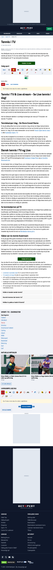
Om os (29, 540)
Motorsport (4, 338)
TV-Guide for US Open (9, 275)
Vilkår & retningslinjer (34, 545)
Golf (2, 348)
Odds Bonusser (32, 520)
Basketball (4, 340)
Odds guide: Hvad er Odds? (9, 548)
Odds (38, 33)
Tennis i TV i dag (26, 63)
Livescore (4, 545)
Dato (3, 84)
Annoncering (31, 542)
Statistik (3, 542)
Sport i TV (8, 37)
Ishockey (3, 325)
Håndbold (4, 320)
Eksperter (4, 525)
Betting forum (5, 537)
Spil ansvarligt (11, 24)
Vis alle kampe (26, 406)
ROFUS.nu (23, 24)
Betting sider (31, 517)
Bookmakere (7, 33)
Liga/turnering (14, 84)
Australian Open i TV (11, 133)
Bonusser (19, 33)
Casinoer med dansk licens (35, 528)
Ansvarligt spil (5, 550)
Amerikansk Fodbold (7, 328)
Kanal (7, 84)
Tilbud (29, 530)
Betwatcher (4, 540)
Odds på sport (5, 520)
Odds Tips (4, 517)
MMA (2, 335)
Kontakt (30, 537)
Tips (29, 33)
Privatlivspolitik (32, 548)
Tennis (3, 323)
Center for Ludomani (7, 530)
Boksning (4, 343)
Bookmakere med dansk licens (36, 525)
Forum (47, 33)
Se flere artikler (6, 384)
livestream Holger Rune (31, 158)
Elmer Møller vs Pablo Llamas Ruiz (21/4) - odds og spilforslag (14, 377)
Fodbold (3, 317)
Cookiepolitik (31, 550)
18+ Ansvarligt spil (20, 567)
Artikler (3, 522)
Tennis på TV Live (26, 259)
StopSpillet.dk (43, 24)
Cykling (3, 330)
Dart (2, 346)
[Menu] (2, 28)
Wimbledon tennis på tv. (27, 231)
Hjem (2, 37)
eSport (3, 333)
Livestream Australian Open (10, 272)
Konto (49, 29)
